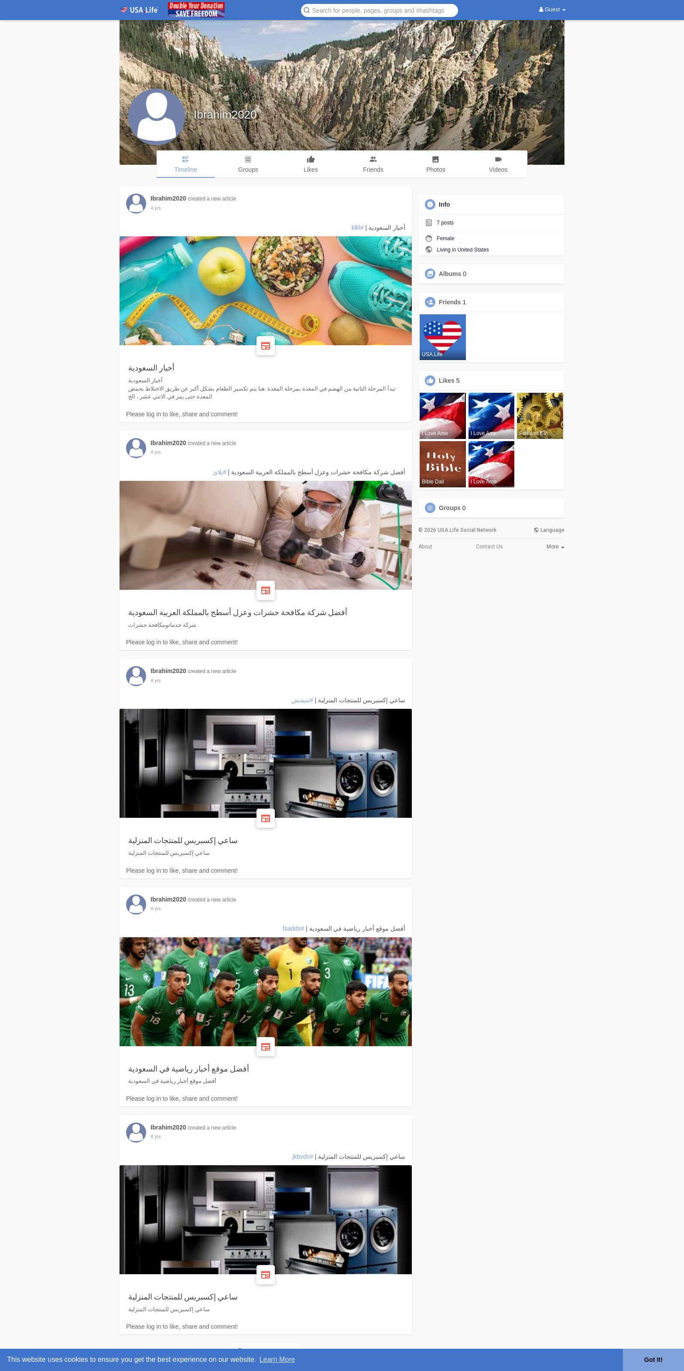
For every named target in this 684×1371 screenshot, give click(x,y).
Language (549, 530)
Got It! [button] (653, 1359)
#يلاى (219, 472)
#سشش (302, 700)
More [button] (555, 547)
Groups (450, 507)
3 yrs (155, 208)
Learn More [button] (277, 1359)
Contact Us (489, 546)
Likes (447, 380)
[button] (379, 10)
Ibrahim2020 (225, 114)
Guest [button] (552, 9)
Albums (450, 273)
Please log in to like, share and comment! (182, 414)
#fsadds (293, 928)
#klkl (358, 227)
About (425, 546)
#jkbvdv (302, 1156)
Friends (450, 302)
